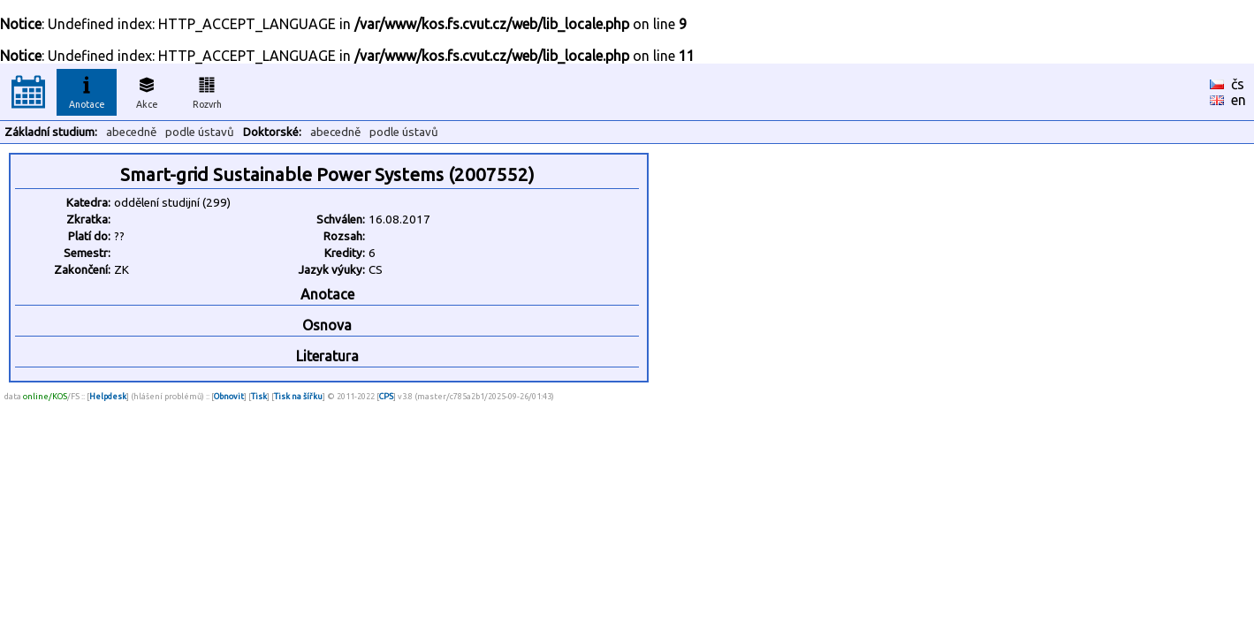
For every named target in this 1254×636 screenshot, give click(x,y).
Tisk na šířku (298, 396)
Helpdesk (107, 396)
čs (1237, 84)
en (1238, 100)
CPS (386, 396)
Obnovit (229, 396)
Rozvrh (207, 90)
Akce (147, 90)
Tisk (259, 396)
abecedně (131, 132)
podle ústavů (199, 132)
